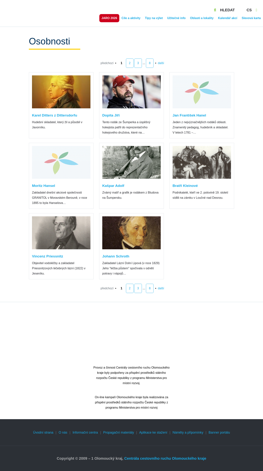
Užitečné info (176, 18)
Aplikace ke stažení (153, 432)
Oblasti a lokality (202, 18)
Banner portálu (219, 432)
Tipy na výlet (154, 18)
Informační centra (85, 432)
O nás (63, 432)
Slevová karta (251, 18)
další (161, 63)
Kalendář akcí (227, 18)
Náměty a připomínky (188, 432)
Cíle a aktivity (131, 18)
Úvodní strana (43, 432)
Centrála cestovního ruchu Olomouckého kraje (165, 458)
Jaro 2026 (109, 18)
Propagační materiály (118, 432)
